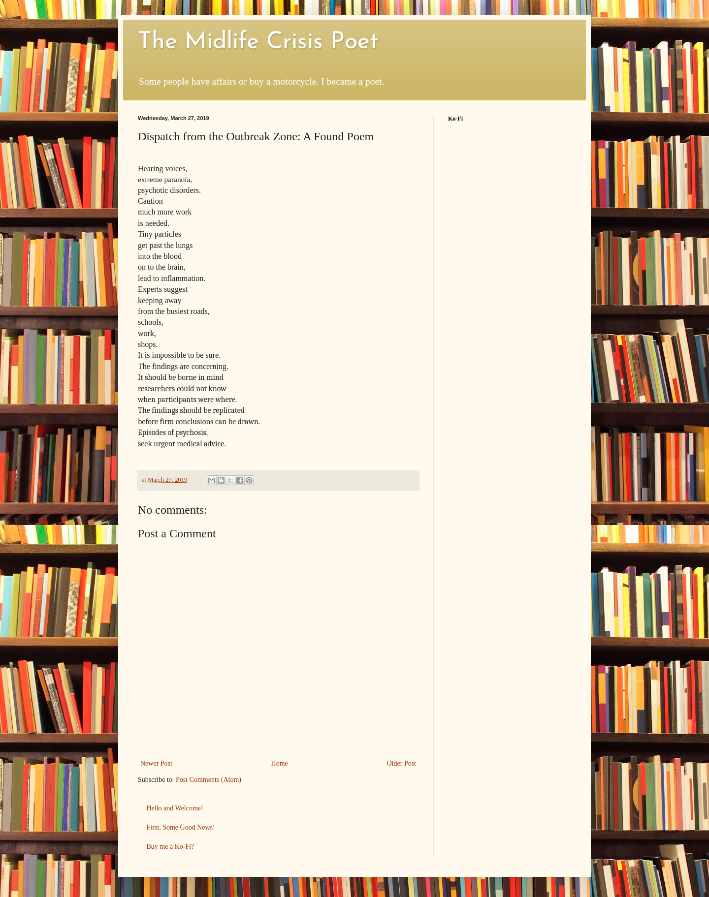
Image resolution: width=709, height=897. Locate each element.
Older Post (402, 763)
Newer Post (156, 763)
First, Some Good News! (181, 827)
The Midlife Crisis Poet (258, 42)
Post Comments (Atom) (208, 779)
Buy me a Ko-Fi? (170, 846)
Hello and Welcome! (175, 808)
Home (279, 763)
